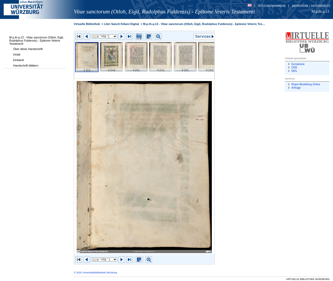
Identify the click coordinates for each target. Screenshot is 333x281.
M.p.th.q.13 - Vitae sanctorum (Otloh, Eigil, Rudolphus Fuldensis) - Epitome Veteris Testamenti (36, 40)
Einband (18, 60)
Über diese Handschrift (28, 49)
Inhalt (16, 54)
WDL (294, 70)
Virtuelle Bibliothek (87, 24)
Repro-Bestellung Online (305, 84)
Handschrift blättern (25, 65)
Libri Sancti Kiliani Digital (121, 24)
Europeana (297, 64)
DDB (294, 67)
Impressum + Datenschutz (311, 5)
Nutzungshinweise (272, 5)
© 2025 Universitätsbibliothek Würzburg (95, 272)
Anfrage (296, 87)
